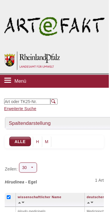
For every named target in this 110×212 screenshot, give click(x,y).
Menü (20, 81)
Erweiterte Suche (20, 108)
